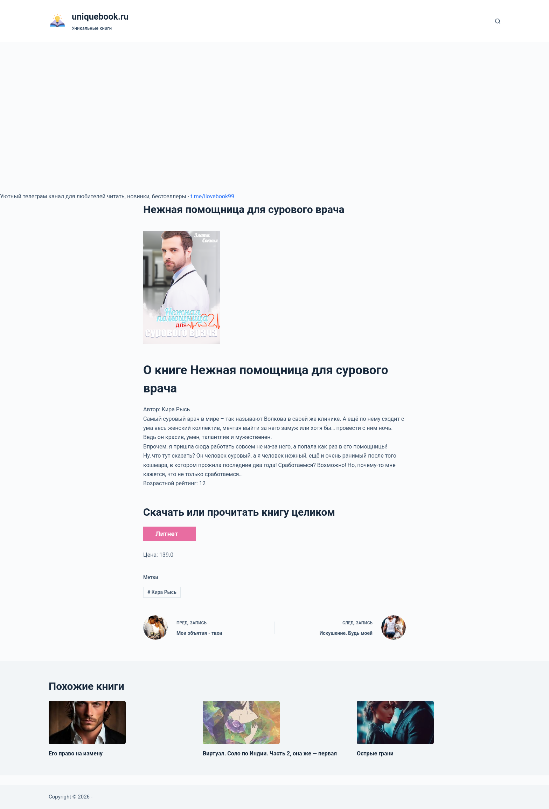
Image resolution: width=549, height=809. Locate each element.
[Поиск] (497, 21)
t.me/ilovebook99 (212, 196)
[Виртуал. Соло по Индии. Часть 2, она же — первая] (241, 722)
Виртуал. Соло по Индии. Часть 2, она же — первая (270, 753)
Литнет (166, 534)
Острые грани (375, 753)
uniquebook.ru (100, 17)
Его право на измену (76, 753)
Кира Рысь (161, 592)
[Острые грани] (395, 722)
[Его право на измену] (87, 722)
